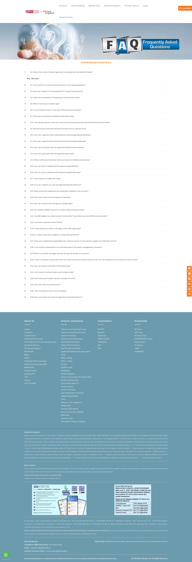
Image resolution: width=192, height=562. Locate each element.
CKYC (148, 541)
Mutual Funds (29, 367)
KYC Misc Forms (140, 336)
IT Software (139, 345)
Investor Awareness (68, 336)
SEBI (122, 541)
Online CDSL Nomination (70, 345)
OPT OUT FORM (30, 383)
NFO (99, 348)
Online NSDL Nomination (70, 342)
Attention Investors (96, 558)
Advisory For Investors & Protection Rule (76, 377)
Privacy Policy (55, 558)
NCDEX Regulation (68, 374)
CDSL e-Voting (66, 361)
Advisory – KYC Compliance (71, 402)
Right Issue (102, 336)
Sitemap (35, 558)
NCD (99, 345)
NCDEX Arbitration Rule (69, 380)
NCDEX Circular (66, 367)
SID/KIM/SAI (139, 351)
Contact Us (28, 332)
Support (27, 380)
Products (63, 6)
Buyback (101, 332)
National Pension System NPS (35, 364)
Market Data (94, 6)
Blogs (26, 355)
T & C (26, 377)
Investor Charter (67, 386)
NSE (114, 541)
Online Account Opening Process (73, 329)
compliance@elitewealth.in (40, 548)
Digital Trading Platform (70, 396)
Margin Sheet (140, 342)
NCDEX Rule (65, 371)
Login (145, 6)
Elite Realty (65, 415)
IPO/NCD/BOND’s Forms (144, 339)
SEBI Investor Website (133, 541)
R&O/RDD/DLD (156, 541)
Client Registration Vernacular (72, 393)
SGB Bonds (102, 342)
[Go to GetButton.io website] (6, 559)
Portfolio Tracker (30, 371)
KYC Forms (139, 332)
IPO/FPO (101, 329)
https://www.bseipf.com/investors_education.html (42, 475)
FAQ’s (63, 399)
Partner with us (132, 6)
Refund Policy (65, 558)
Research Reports (112, 6)
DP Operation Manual (32, 348)
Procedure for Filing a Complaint (73, 421)
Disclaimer (28, 558)
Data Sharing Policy (110, 558)
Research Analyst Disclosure (72, 339)
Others (137, 348)
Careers (27, 329)
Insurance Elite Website (70, 409)
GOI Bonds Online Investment (35, 361)
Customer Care (30, 336)
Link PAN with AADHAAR (70, 348)
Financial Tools (66, 17)
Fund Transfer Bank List (70, 383)
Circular (64, 364)
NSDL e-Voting (66, 358)
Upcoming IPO (29, 374)
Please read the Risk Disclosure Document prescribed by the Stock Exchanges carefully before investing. (66, 530)
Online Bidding (78, 6)
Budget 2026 (66, 406)
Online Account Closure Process (73, 332)
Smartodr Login (67, 418)
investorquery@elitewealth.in (57, 551)
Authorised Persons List (33, 339)
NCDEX (165, 541)
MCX (143, 541)
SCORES (108, 541)
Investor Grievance (68, 390)
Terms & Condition (44, 558)
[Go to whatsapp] (6, 555)
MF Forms (138, 329)
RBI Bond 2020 (103, 339)
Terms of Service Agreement (80, 558)
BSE (118, 541)
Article (26, 358)
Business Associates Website (72, 412)
